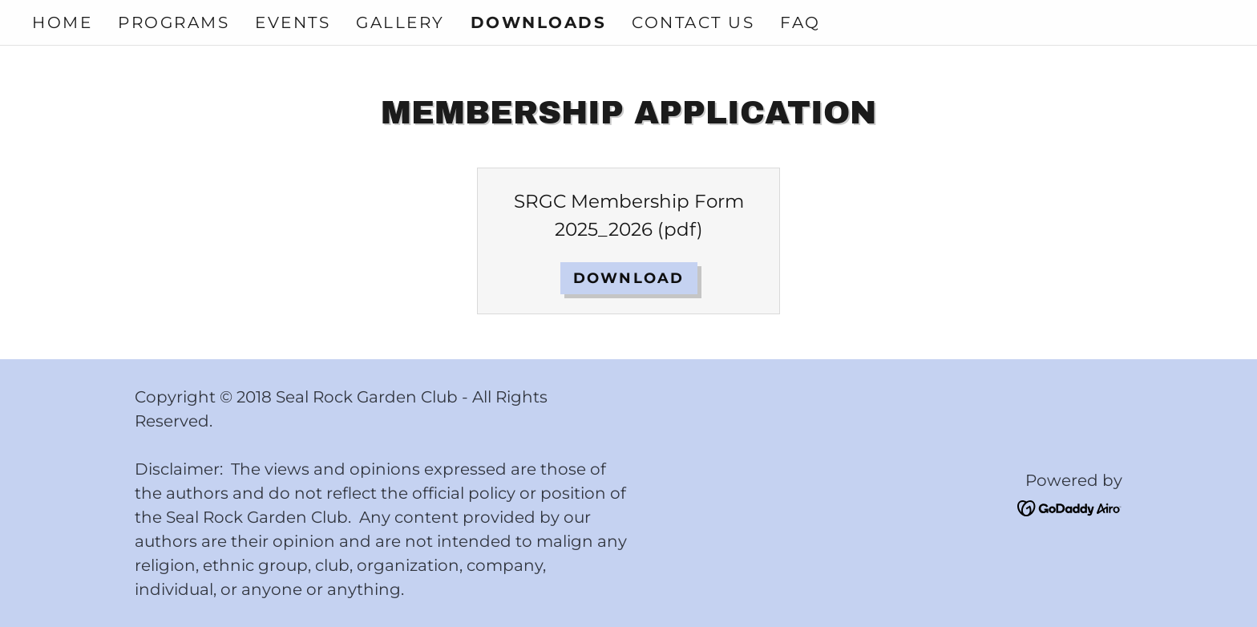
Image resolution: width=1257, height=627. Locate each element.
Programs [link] (173, 22)
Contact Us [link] (693, 22)
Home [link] (62, 22)
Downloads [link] (539, 22)
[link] (1069, 507)
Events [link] (292, 22)
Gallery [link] (400, 22)
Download (629, 278)
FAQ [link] (800, 22)
